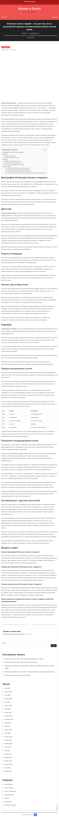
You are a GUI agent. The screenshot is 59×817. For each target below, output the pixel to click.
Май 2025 (7, 702)
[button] (44, 150)
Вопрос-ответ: (7, 166)
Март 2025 (8, 709)
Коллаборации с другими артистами (15, 164)
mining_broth (13, 50)
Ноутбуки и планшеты (10, 805)
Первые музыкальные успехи (12, 161)
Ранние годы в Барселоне (12, 157)
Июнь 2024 (8, 723)
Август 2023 (8, 747)
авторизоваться (28, 634)
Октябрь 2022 (8, 764)
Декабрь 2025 (8, 698)
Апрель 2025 (8, 705)
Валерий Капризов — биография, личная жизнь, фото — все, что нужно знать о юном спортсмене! (15, 624)
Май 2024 (7, 726)
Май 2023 (7, 750)
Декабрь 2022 (8, 757)
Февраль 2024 (9, 737)
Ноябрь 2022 (8, 761)
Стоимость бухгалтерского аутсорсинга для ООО (17, 675)
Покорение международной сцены (14, 163)
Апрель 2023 (8, 754)
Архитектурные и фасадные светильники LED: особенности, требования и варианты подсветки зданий (29, 667)
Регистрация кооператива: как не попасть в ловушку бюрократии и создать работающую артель (30, 672)
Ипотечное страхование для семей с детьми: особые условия (21, 662)
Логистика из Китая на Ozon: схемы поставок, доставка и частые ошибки (24, 659)
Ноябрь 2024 (8, 712)
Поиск (55, 17)
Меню (4, 17)
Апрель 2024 (8, 730)
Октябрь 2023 (8, 743)
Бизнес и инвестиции (10, 791)
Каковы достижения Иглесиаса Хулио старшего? (19, 169)
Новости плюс (8, 801)
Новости (7, 798)
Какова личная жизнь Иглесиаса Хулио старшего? (19, 171)
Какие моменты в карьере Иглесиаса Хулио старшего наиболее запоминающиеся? (27, 173)
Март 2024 (8, 733)
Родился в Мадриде (10, 156)
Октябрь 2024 (8, 716)
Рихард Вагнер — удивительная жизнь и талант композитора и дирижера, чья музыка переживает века (45, 624)
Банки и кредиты (9, 788)
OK (35, 814)
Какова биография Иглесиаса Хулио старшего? (18, 168)
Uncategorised (5, 47)
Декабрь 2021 (8, 771)
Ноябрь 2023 (8, 740)
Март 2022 (8, 768)
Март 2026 (8, 695)
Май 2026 (7, 688)
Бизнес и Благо (29, 8)
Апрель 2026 (8, 692)
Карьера (5, 159)
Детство (5, 154)
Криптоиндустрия (9, 795)
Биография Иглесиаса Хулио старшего (13, 152)
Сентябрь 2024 (9, 719)
